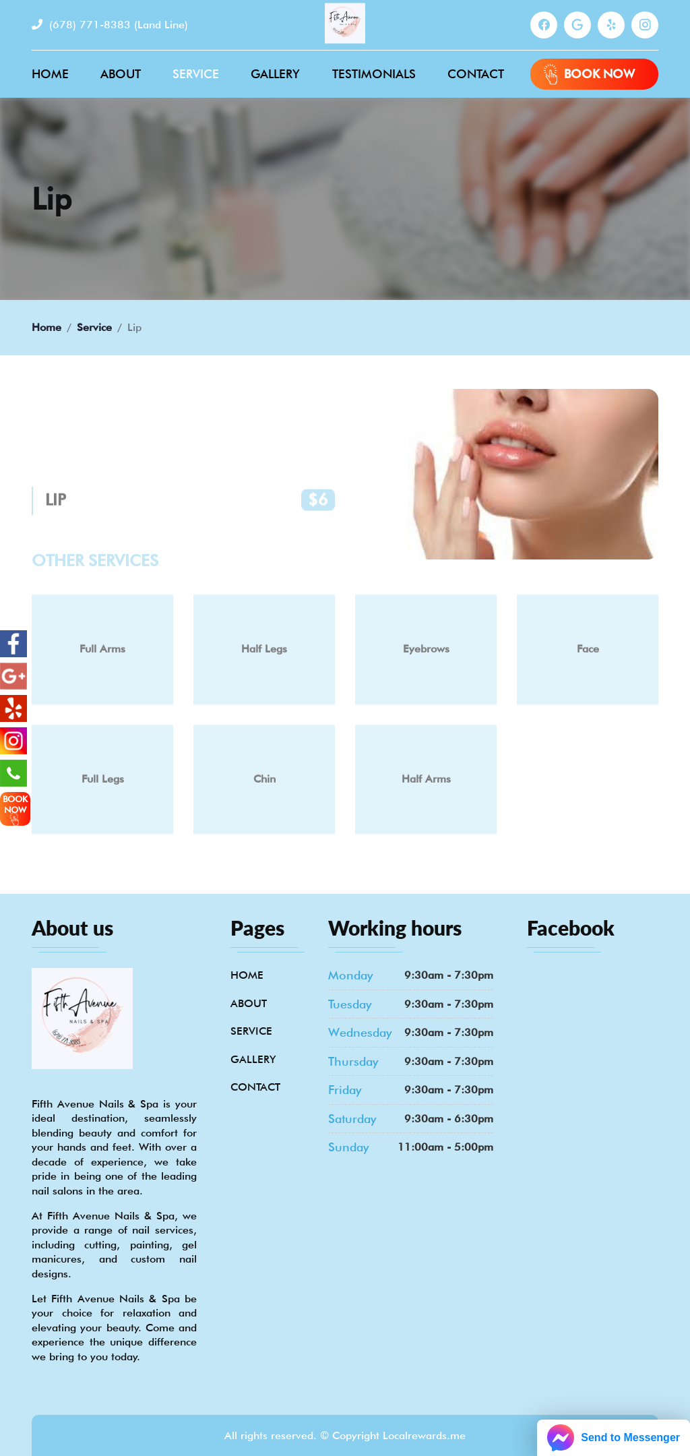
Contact (475, 74)
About (120, 74)
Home (50, 74)
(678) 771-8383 (110, 24)
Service (195, 74)
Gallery (275, 74)
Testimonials (374, 74)
